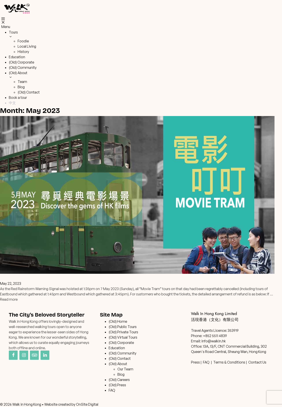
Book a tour (18, 97)
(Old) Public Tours (123, 326)
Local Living (27, 46)
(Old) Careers (119, 379)
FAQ (112, 390)
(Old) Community (23, 67)
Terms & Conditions (229, 362)
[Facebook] (13, 355)
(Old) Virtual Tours (123, 337)
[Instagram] (23, 355)
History (23, 51)
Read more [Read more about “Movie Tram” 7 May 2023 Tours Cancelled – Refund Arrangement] (9, 299)
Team (22, 81)
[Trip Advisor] (34, 355)
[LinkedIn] (45, 355)
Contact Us (257, 362)
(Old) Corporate (21, 62)
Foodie (23, 41)
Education (17, 57)
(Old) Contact (29, 92)
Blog (21, 87)
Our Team (125, 369)
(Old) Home (118, 321)
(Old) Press (117, 385)
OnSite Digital (87, 404)
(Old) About (118, 364)
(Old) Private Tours (123, 332)
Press (195, 362)
